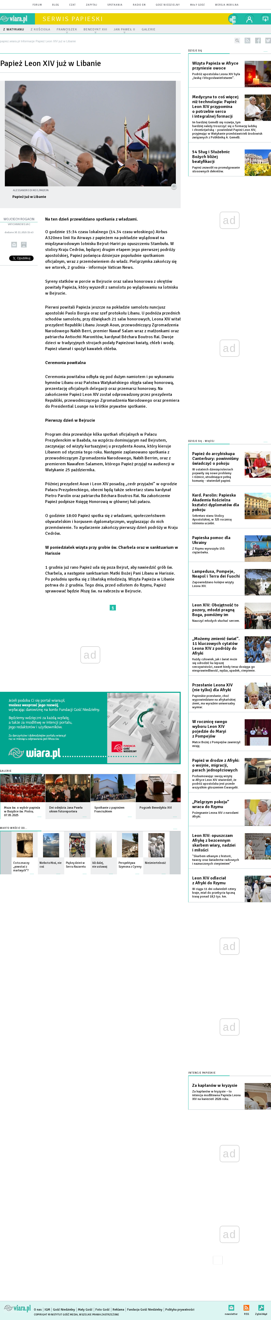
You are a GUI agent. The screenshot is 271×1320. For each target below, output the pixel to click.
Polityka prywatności (179, 1310)
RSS (246, 1306)
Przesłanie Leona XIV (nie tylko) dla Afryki (212, 687)
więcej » (39, 814)
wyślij (14, 244)
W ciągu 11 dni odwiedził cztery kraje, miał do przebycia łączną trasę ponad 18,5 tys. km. (214, 893)
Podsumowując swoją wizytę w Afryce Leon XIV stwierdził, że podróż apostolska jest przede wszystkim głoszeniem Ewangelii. (215, 782)
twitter (268, 40)
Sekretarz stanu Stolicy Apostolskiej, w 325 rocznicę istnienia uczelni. (212, 519)
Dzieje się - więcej (201, 441)
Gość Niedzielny (168, 5)
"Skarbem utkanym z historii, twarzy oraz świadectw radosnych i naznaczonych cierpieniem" (215, 860)
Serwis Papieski (72, 19)
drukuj (24, 244)
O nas (38, 1310)
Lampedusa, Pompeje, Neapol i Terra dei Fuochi (216, 574)
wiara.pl (17, 19)
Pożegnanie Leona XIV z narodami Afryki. (215, 815)
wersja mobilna (227, 5)
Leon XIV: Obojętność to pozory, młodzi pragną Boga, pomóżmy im (215, 610)
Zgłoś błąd (261, 1306)
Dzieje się (195, 50)
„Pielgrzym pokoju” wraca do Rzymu (210, 804)
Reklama (118, 1310)
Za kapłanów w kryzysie (214, 1085)
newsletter (231, 1306)
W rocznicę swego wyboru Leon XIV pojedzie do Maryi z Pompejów (209, 729)
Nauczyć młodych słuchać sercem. (216, 621)
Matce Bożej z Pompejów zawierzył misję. (216, 744)
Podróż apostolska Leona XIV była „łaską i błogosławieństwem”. (216, 76)
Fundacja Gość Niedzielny (144, 1310)
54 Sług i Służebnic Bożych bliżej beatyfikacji (211, 156)
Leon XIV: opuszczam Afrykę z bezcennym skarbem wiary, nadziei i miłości (214, 843)
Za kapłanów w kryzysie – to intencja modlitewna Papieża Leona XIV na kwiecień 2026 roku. (216, 1095)
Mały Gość (197, 5)
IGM (47, 1310)
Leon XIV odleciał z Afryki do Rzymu (209, 880)
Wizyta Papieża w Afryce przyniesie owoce (215, 66)
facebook (258, 40)
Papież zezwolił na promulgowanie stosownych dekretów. (216, 169)
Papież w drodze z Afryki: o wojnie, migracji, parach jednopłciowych (216, 765)
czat (72, 5)
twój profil (249, 19)
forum (37, 5)
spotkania (115, 5)
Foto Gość (102, 1310)
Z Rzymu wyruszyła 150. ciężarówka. (208, 550)
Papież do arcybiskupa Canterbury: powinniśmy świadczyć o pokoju (215, 458)
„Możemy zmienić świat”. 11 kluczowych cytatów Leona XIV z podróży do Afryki (216, 646)
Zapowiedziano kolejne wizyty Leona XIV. (213, 584)
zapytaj (91, 5)
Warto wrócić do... (13, 828)
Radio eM (139, 5)
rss (247, 40)
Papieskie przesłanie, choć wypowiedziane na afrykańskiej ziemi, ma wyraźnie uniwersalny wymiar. (214, 701)
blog (55, 5)
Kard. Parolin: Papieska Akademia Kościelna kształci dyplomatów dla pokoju (215, 502)
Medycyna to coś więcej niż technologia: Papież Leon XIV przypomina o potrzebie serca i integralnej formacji (215, 107)
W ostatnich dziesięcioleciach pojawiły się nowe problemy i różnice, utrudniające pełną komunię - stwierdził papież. (212, 475)
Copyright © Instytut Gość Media (56, 1314)
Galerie (6, 771)
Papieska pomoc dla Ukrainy (211, 540)
